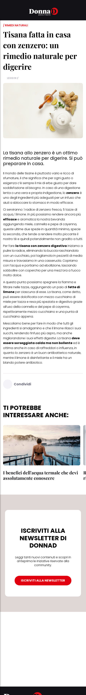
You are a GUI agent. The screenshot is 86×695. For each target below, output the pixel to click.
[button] (5, 12)
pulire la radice (14, 250)
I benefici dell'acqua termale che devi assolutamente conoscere (40, 475)
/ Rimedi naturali (15, 25)
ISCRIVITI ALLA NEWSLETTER (43, 580)
